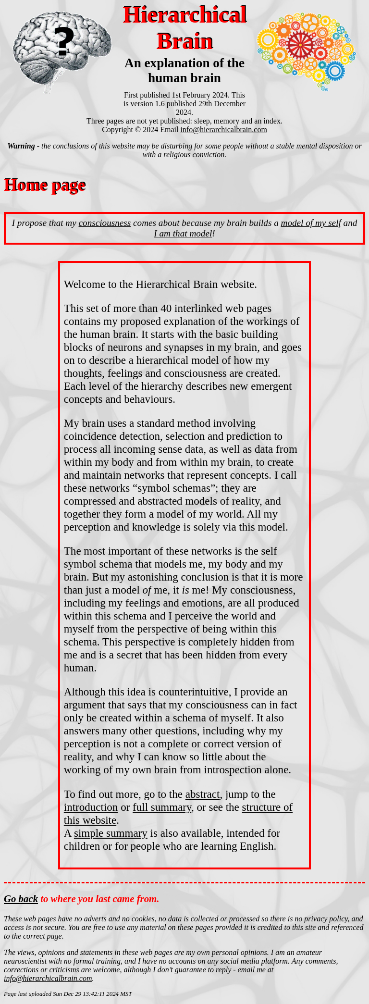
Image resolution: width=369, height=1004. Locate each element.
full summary (162, 807)
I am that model (183, 233)
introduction (91, 807)
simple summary (111, 833)
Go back (21, 898)
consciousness (105, 223)
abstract (202, 794)
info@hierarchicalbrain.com (223, 129)
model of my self (311, 223)
